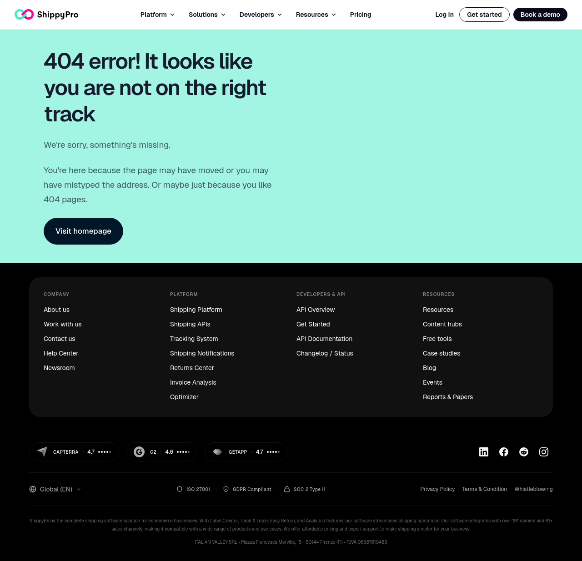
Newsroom (59, 368)
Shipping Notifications (202, 353)
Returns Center (192, 368)
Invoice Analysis (193, 382)
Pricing (360, 14)
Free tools (437, 339)
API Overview (315, 310)
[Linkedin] (484, 452)
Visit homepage (83, 231)
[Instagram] (544, 452)
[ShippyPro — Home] (46, 14)
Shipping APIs (190, 324)
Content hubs (442, 324)
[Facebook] (504, 452)
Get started (484, 14)
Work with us (63, 324)
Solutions (208, 14)
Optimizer (184, 397)
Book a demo (540, 14)
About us (57, 310)
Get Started (313, 324)
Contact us (59, 339)
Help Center (61, 353)
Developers (261, 14)
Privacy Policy (437, 489)
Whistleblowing (533, 489)
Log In (444, 14)
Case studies (442, 353)
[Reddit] (524, 452)
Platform (158, 14)
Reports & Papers (448, 397)
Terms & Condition (484, 489)
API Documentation (324, 339)
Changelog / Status (324, 353)
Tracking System (194, 339)
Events (432, 382)
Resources (316, 14)
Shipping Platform (196, 310)
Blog (429, 368)
